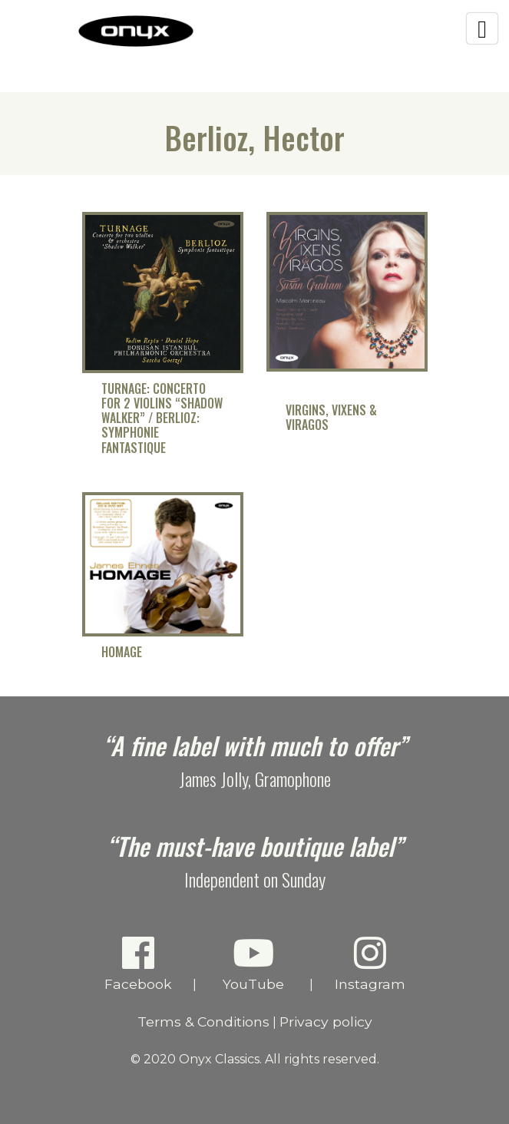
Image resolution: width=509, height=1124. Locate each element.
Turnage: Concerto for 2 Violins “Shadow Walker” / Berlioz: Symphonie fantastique (162, 418)
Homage (121, 652)
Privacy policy (325, 1021)
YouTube (253, 963)
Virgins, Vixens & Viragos (331, 417)
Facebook (138, 963)
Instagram (369, 963)
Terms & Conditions (203, 1021)
